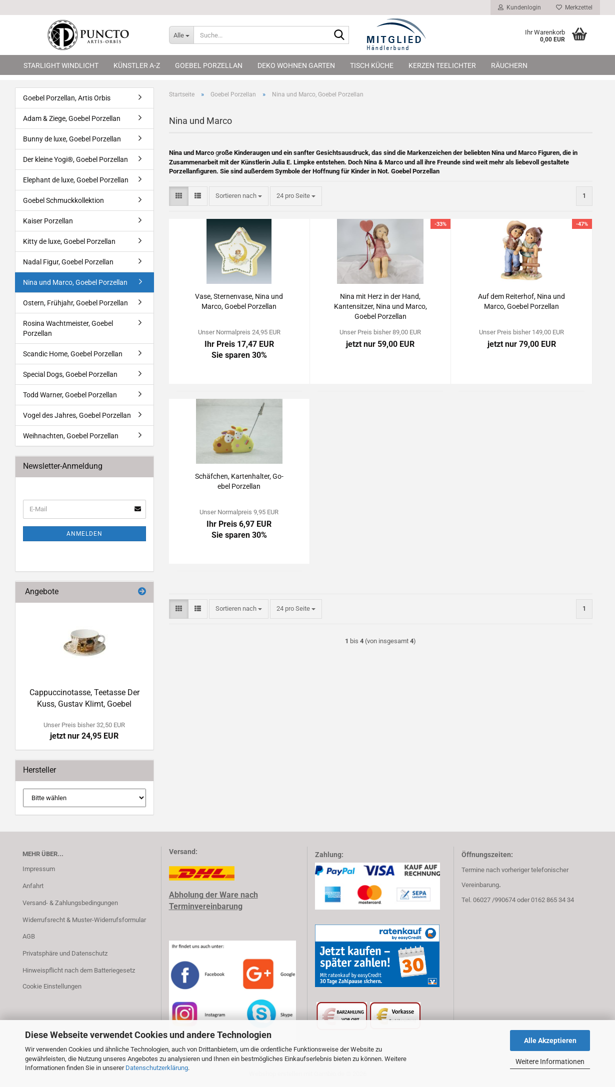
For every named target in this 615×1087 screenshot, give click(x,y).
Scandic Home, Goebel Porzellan (72, 354)
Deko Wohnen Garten (296, 65)
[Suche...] (181, 35)
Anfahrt (33, 886)
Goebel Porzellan (208, 65)
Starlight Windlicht (61, 65)
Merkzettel (574, 7)
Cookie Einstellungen (52, 986)
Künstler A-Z (137, 65)
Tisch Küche (372, 65)
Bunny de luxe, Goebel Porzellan (72, 139)
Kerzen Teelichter (442, 65)
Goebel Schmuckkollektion (63, 200)
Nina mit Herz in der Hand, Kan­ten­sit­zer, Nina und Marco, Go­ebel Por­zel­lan (380, 306)
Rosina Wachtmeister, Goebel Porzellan (68, 328)
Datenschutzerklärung (157, 1068)
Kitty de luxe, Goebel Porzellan (69, 241)
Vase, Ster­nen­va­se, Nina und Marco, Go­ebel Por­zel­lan (239, 301)
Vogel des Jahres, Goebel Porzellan (77, 415)
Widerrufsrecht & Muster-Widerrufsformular (84, 920)
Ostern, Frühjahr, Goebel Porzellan (75, 303)
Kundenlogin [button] (519, 7)
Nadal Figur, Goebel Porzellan (68, 262)
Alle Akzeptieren (550, 1041)
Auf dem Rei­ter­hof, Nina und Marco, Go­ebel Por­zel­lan (521, 301)
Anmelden (84, 533)
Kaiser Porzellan (48, 221)
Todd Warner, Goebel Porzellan (70, 395)
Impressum (38, 869)
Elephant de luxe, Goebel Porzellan (75, 180)
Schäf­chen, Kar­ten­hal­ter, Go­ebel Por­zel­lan (239, 481)
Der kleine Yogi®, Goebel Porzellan (75, 159)
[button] (178, 196)
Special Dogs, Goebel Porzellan (70, 374)
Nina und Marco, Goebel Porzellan (75, 282)
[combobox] (238, 196)
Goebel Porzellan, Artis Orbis (66, 98)
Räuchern (509, 65)
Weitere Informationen (550, 1062)
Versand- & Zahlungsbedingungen (70, 903)
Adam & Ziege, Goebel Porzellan (71, 118)
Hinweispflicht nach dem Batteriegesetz (78, 970)
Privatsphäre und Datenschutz (65, 953)
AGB (28, 936)
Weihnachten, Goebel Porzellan (70, 436)
